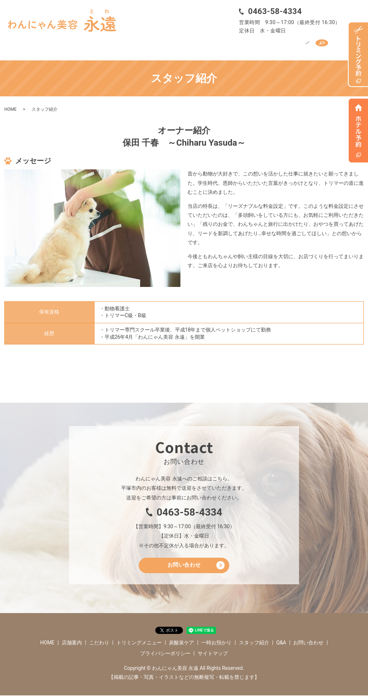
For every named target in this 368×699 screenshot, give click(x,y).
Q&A (298, 45)
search (322, 45)
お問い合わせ (184, 567)
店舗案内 (70, 45)
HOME (43, 45)
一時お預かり (228, 45)
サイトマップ (213, 657)
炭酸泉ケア (190, 45)
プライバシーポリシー (165, 657)
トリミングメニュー (143, 45)
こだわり (99, 45)
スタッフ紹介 (269, 45)
